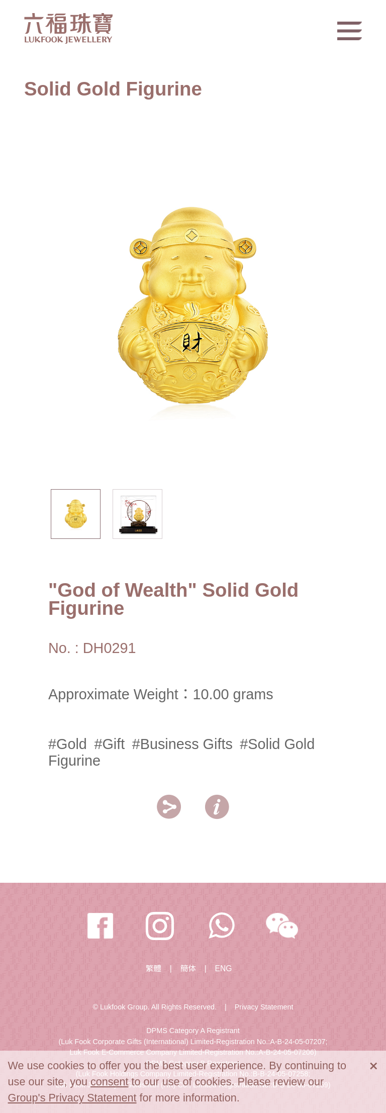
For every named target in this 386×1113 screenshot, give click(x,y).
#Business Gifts (182, 744)
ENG (223, 968)
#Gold (67, 744)
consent (109, 1081)
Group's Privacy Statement (72, 1097)
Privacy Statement (264, 1007)
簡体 (188, 968)
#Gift (109, 744)
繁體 (153, 968)
